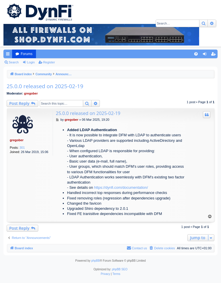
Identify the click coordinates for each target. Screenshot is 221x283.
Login (31, 62)
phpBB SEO (119, 269)
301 (22, 147)
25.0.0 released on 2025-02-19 (45, 86)
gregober (31, 93)
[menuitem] (196, 54)
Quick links (9, 55)
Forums (27, 54)
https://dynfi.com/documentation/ (121, 187)
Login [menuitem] (206, 55)
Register (49, 62)
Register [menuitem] (215, 55)
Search (14, 62)
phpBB (95, 260)
